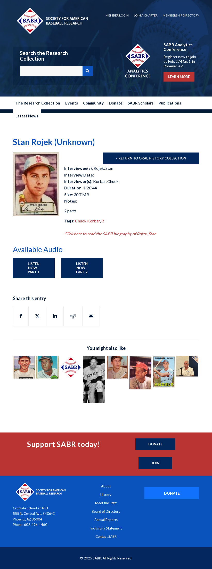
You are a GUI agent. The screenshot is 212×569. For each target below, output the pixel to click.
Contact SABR (106, 536)
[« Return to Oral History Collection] (151, 158)
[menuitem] (117, 15)
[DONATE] (171, 493)
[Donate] (155, 444)
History (105, 495)
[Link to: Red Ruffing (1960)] (94, 379)
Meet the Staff (106, 503)
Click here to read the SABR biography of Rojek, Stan (110, 233)
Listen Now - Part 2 (82, 268)
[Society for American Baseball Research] (52, 20)
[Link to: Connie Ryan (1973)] (140, 372)
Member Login (117, 15)
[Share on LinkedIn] (54, 316)
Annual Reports (106, 520)
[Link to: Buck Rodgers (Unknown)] (164, 372)
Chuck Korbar (87, 220)
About (106, 486)
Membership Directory (181, 15)
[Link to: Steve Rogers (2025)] (187, 366)
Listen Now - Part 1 (33, 268)
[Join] (155, 463)
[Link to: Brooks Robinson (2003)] (117, 367)
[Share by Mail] (91, 316)
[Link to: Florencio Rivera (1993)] (71, 367)
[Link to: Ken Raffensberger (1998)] (24, 367)
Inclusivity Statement (106, 528)
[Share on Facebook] (20, 316)
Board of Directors (106, 511)
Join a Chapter (146, 15)
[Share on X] (37, 316)
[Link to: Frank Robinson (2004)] (47, 367)
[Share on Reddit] (73, 316)
